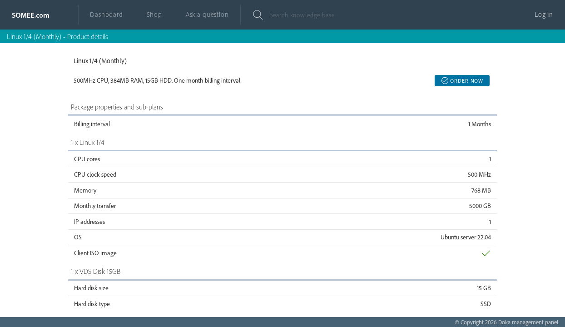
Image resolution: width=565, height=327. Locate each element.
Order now (462, 80)
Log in (544, 14)
